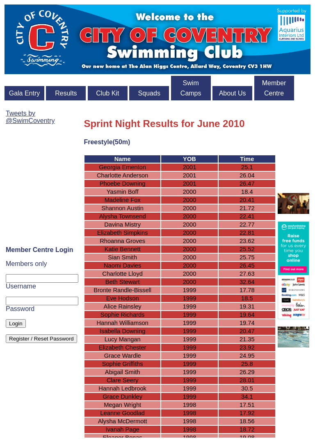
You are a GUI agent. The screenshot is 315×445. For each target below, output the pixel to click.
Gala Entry (24, 93)
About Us (232, 93)
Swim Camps (190, 88)
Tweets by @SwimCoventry (30, 117)
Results (66, 93)
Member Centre (274, 88)
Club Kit (107, 93)
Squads (149, 93)
